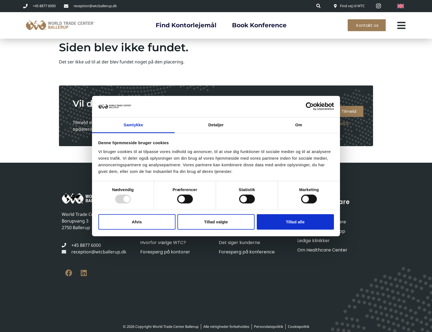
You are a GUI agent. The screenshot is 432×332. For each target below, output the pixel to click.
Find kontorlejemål (186, 25)
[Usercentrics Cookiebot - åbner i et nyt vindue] (310, 106)
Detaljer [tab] (216, 124)
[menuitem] (401, 6)
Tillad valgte (216, 221)
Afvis (137, 221)
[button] (318, 6)
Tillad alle (295, 221)
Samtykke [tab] (133, 124)
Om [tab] (298, 124)
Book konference (259, 25)
